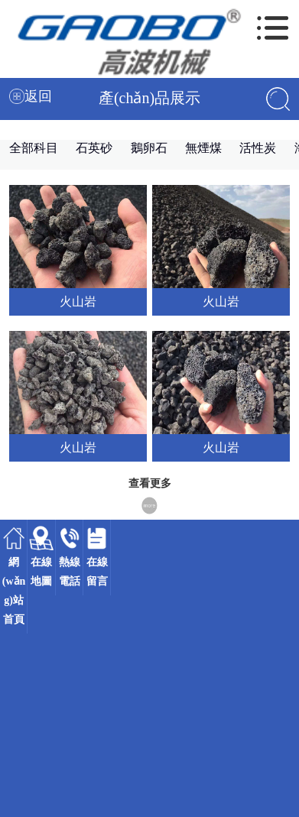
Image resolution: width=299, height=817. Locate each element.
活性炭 (257, 147)
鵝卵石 (149, 147)
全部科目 (33, 147)
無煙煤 (203, 147)
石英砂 (94, 147)
